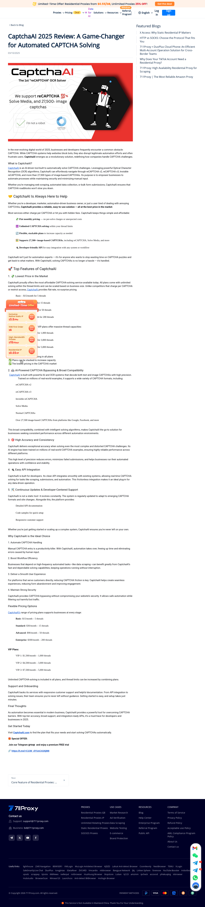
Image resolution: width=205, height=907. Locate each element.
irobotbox (186, 870)
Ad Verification (117, 817)
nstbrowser (76, 874)
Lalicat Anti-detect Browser (125, 866)
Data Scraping (117, 822)
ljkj (133, 870)
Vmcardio (93, 870)
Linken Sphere (143, 870)
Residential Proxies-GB (93, 812)
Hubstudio (28, 878)
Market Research (119, 812)
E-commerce (116, 833)
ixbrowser (177, 874)
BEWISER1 (57, 866)
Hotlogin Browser (106, 878)
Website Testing (118, 828)
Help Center (145, 817)
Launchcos (67, 878)
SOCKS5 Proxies (89, 833)
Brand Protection (119, 838)
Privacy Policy (175, 817)
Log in (157, 12)
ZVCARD (82, 870)
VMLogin (68, 866)
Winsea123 (55, 878)
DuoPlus (49, 870)
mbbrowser (105, 870)
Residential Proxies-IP (92, 817)
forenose (156, 870)
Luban (118, 874)
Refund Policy (175, 822)
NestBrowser (159, 866)
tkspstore (108, 874)
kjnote (45, 874)
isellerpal (65, 874)
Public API (144, 833)
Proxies (57, 12)
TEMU (170, 866)
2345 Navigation (43, 866)
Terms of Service (176, 812)
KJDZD (107, 866)
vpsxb (26, 874)
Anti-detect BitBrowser (85, 878)
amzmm (135, 874)
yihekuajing (165, 874)
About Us (172, 841)
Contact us (173, 846)
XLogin (179, 866)
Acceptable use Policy (179, 828)
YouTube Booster (171, 870)
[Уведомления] (133, 12)
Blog (141, 812)
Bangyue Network (121, 870)
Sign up (168, 13)
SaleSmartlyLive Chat (33, 870)
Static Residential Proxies (94, 828)
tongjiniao (60, 870)
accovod (154, 874)
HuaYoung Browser (93, 874)
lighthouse (28, 866)
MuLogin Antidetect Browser (88, 866)
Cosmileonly (145, 866)
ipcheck (144, 874)
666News (54, 874)
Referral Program (148, 828)
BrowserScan (41, 878)
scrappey (35, 874)
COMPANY (173, 807)
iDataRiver (72, 870)
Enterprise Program (149, 822)
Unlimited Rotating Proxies (95, 822)
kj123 (126, 874)
